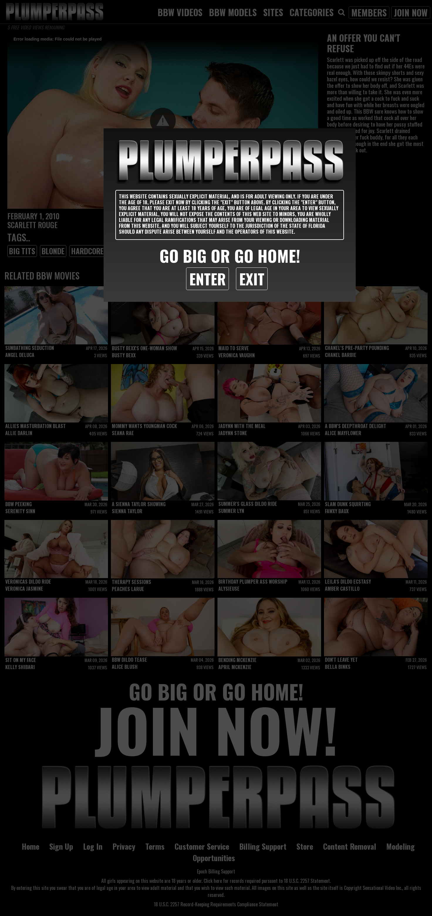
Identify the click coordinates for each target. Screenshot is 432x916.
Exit (251, 278)
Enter (207, 278)
